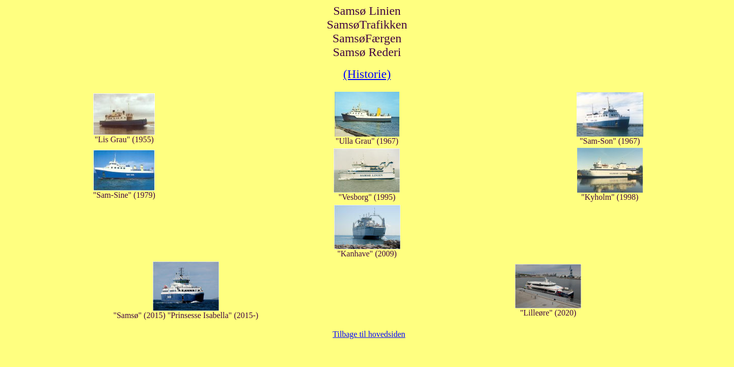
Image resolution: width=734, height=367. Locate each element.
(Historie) (367, 74)
